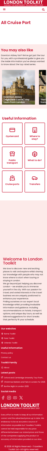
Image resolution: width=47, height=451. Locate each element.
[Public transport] (12, 154)
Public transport (12, 161)
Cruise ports (12, 184)
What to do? (35, 160)
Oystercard (12, 136)
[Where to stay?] (35, 130)
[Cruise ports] (12, 178)
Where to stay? (35, 137)
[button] (4, 9)
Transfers (34, 184)
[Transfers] (35, 178)
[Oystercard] (12, 130)
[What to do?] (35, 154)
